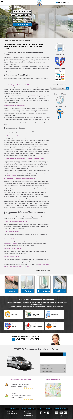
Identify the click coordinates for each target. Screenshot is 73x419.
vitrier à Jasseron (11, 175)
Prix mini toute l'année (47, 368)
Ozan (27, 266)
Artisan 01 (6, 40)
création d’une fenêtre (37, 95)
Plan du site (27, 411)
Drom (47, 264)
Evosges (6, 266)
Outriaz (22, 266)
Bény (39, 264)
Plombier (9, 411)
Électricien (14, 413)
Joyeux (10, 266)
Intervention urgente (46, 354)
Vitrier (8, 413)
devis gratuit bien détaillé (11, 243)
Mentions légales (28, 415)
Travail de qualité (45, 365)
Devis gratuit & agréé (46, 371)
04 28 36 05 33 (65, 2)
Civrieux (43, 264)
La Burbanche (16, 266)
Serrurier (14, 411)
